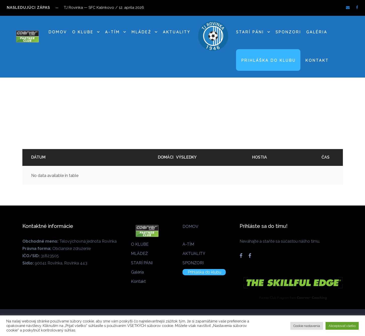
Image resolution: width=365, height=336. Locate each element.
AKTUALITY (176, 31)
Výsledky (186, 157)
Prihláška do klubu (268, 60)
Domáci (165, 157)
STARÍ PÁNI (250, 31)
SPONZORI (288, 31)
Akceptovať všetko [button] (342, 326)
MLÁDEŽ (141, 31)
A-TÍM (112, 31)
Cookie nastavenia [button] (306, 326)
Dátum (38, 157)
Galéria (316, 31)
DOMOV (58, 31)
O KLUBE (83, 31)
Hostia (259, 157)
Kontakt (317, 60)
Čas (326, 157)
